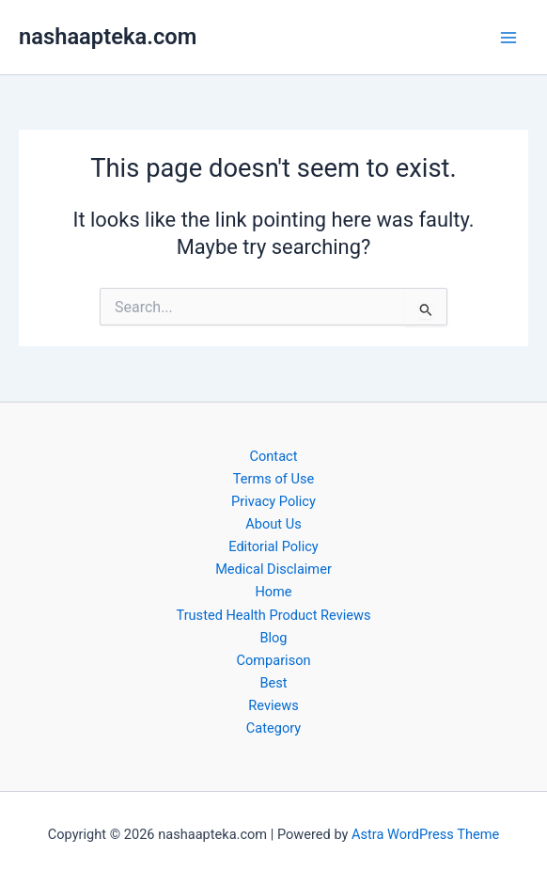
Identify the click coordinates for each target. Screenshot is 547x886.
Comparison (273, 660)
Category (273, 728)
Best (273, 682)
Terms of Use (273, 478)
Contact (274, 456)
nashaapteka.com (107, 37)
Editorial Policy (273, 546)
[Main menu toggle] (508, 37)
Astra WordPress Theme (425, 834)
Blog (273, 637)
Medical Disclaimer (273, 569)
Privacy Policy (273, 501)
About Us (273, 523)
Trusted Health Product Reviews (273, 615)
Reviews (273, 705)
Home (273, 591)
